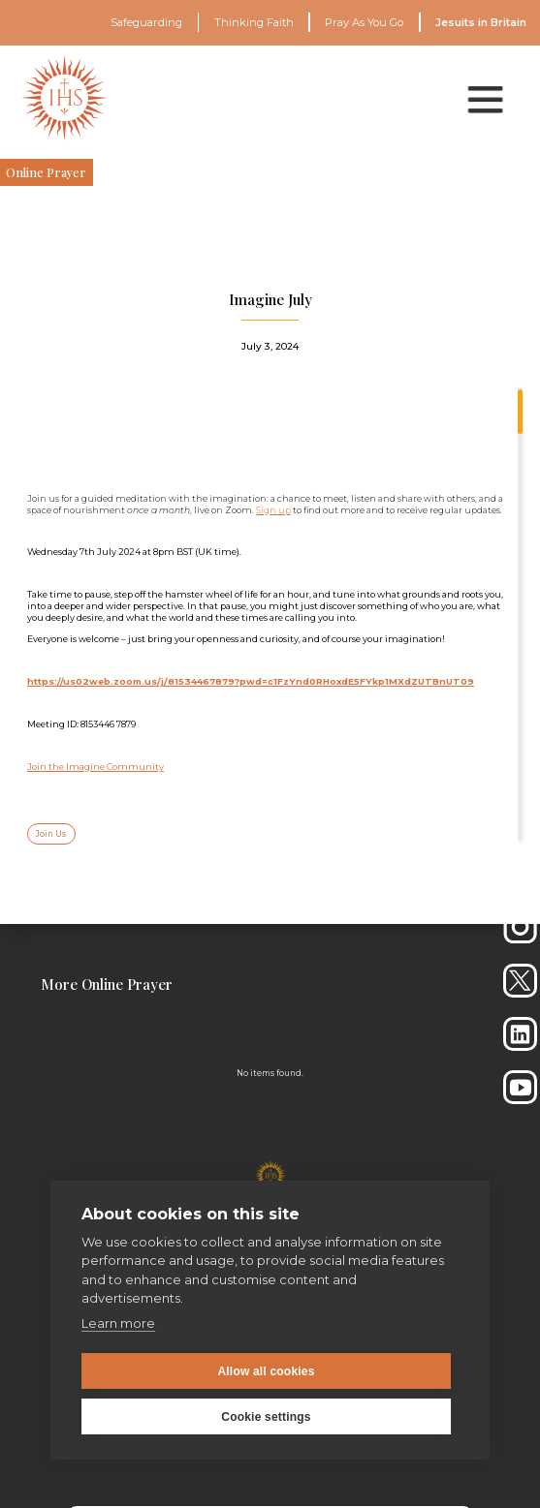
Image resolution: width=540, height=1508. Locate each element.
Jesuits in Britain (480, 22)
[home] (64, 98)
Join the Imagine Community (95, 766)
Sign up (273, 510)
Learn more (118, 1323)
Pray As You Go (364, 22)
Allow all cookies (265, 1371)
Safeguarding (146, 22)
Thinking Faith (254, 22)
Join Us (51, 834)
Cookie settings (265, 1417)
